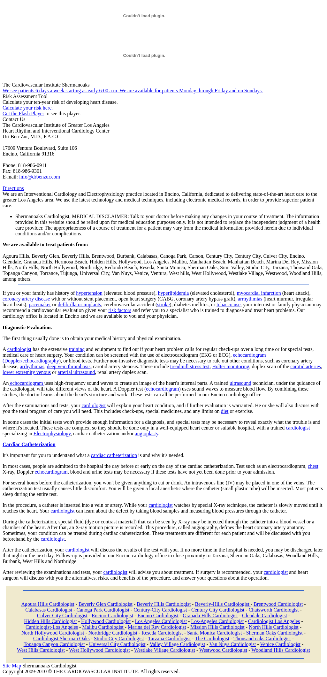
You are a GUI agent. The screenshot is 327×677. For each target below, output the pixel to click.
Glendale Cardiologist (264, 615)
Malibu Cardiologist (103, 627)
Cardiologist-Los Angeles (52, 627)
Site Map (12, 665)
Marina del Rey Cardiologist (157, 627)
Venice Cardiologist (280, 644)
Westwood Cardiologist (223, 650)
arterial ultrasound (76, 372)
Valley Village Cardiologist (177, 644)
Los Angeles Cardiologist (161, 621)
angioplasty (146, 433)
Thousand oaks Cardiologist (262, 638)
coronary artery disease (26, 298)
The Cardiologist (212, 638)
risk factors (119, 310)
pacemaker (40, 304)
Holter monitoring (230, 366)
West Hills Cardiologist (41, 650)
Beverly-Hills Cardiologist (222, 604)
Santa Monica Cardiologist (214, 632)
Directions (13, 188)
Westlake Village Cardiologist (164, 650)
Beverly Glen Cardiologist (106, 604)
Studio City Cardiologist (119, 638)
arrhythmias (250, 298)
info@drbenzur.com (39, 176)
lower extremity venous (27, 372)
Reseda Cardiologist (162, 632)
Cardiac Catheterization (29, 444)
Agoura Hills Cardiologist (47, 604)
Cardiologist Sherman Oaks (61, 638)
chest (313, 466)
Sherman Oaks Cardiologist (274, 632)
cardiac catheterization (114, 455)
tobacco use (228, 304)
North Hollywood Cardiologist (52, 632)
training (77, 349)
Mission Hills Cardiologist (217, 627)
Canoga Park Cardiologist (103, 609)
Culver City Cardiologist (62, 615)
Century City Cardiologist (217, 609)
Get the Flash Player (23, 113)
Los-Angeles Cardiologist (217, 621)
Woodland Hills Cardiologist (280, 650)
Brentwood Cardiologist (278, 604)
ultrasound (240, 383)
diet (225, 411)
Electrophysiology (52, 433)
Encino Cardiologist (157, 615)
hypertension (89, 293)
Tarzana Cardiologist (169, 638)
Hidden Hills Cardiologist (50, 621)
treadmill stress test (190, 366)
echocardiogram (26, 383)
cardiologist (19, 349)
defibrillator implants (79, 304)
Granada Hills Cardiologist (210, 615)
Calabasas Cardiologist (48, 609)
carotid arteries (305, 366)
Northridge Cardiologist (112, 632)
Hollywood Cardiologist (106, 621)
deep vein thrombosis (69, 366)
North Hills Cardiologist (274, 627)
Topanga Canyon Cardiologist (54, 644)
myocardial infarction (259, 293)
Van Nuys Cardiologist (232, 644)
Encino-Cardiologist (112, 615)
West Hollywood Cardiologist (99, 650)
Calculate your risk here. (28, 107)
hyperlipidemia (173, 293)
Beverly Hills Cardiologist (164, 604)
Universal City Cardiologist (117, 644)
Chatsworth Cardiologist (274, 609)
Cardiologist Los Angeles (274, 621)
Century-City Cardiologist (160, 609)
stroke (163, 304)
